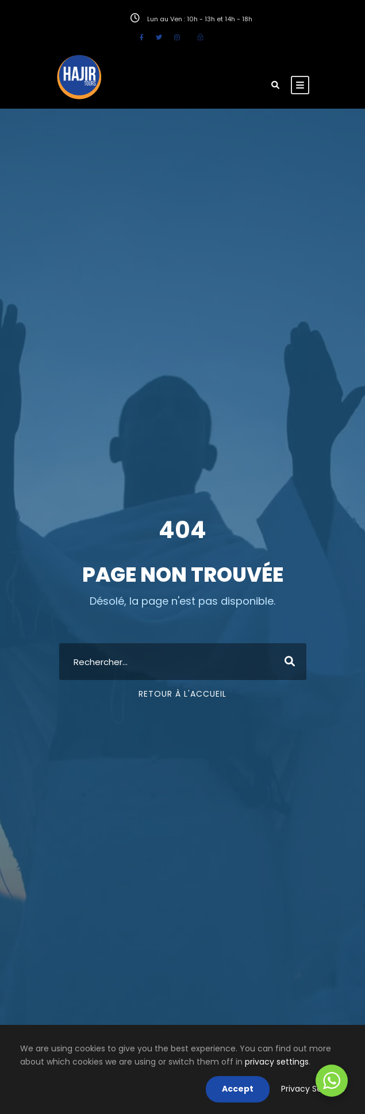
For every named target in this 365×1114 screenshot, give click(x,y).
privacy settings (277, 1061)
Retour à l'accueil (182, 694)
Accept (237, 1088)
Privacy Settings (313, 1088)
